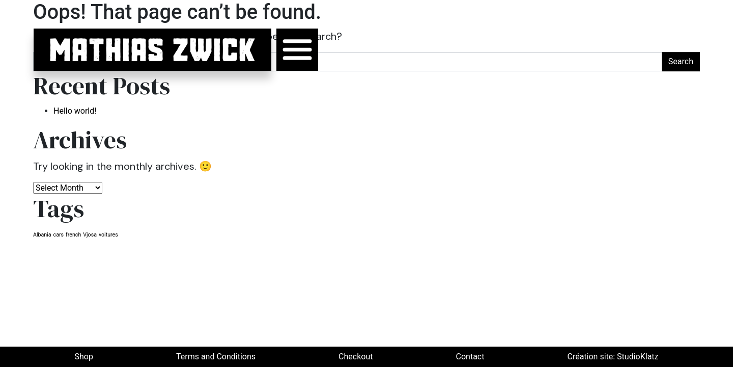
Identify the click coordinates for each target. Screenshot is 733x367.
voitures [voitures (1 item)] (108, 234)
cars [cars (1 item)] (58, 234)
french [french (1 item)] (73, 234)
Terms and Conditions (216, 356)
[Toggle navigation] (297, 50)
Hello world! (74, 111)
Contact (470, 356)
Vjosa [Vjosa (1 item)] (90, 234)
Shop (84, 356)
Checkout (356, 356)
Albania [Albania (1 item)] (42, 234)
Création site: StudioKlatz (612, 356)
